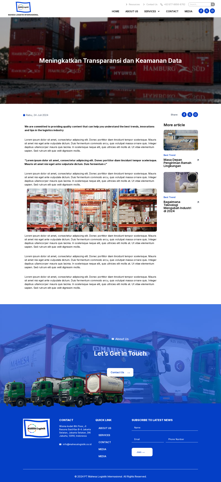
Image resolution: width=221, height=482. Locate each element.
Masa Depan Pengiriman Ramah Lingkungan (177, 163)
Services (152, 11)
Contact (172, 11)
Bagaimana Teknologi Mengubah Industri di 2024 (177, 206)
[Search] (213, 4)
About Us (131, 11)
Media (188, 11)
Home (115, 11)
